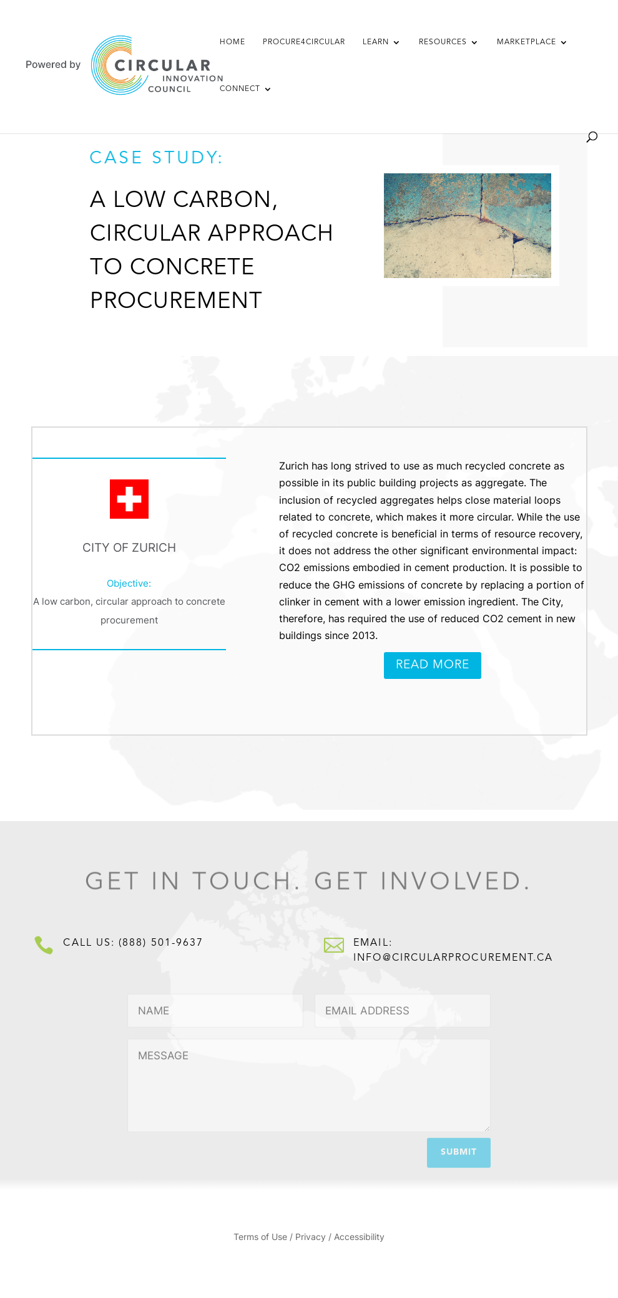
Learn (376, 42)
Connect (240, 89)
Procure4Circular (304, 42)
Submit (459, 1149)
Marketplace (526, 42)
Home (232, 42)
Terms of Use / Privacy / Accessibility (309, 1237)
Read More (432, 665)
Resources (443, 42)
